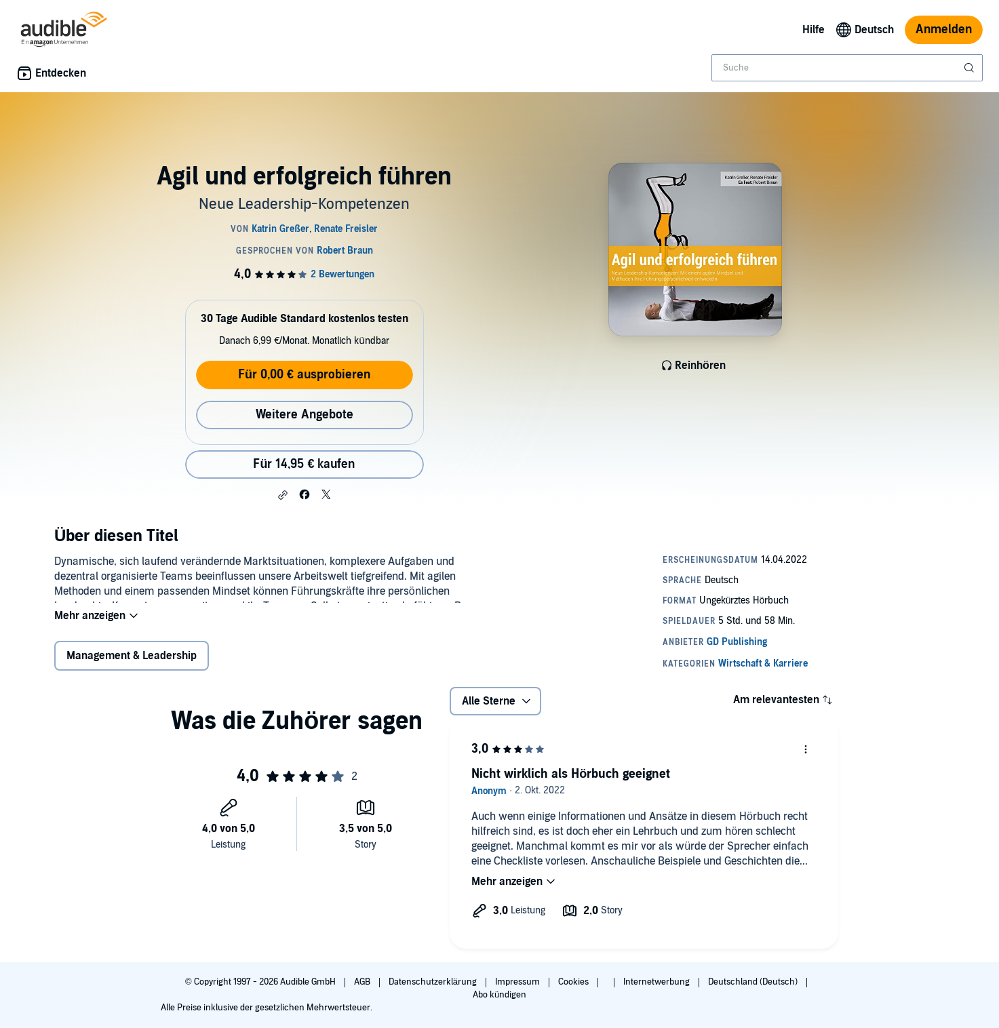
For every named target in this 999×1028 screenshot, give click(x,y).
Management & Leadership (131, 664)
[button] (282, 495)
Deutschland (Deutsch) (754, 981)
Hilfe (813, 30)
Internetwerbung (657, 981)
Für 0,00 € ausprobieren (304, 375)
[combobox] (847, 67)
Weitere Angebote (304, 415)
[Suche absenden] (970, 67)
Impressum (518, 981)
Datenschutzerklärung (434, 981)
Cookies (574, 981)
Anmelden (944, 29)
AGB (363, 981)
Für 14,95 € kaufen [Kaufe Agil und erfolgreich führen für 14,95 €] (304, 464)
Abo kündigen (499, 994)
